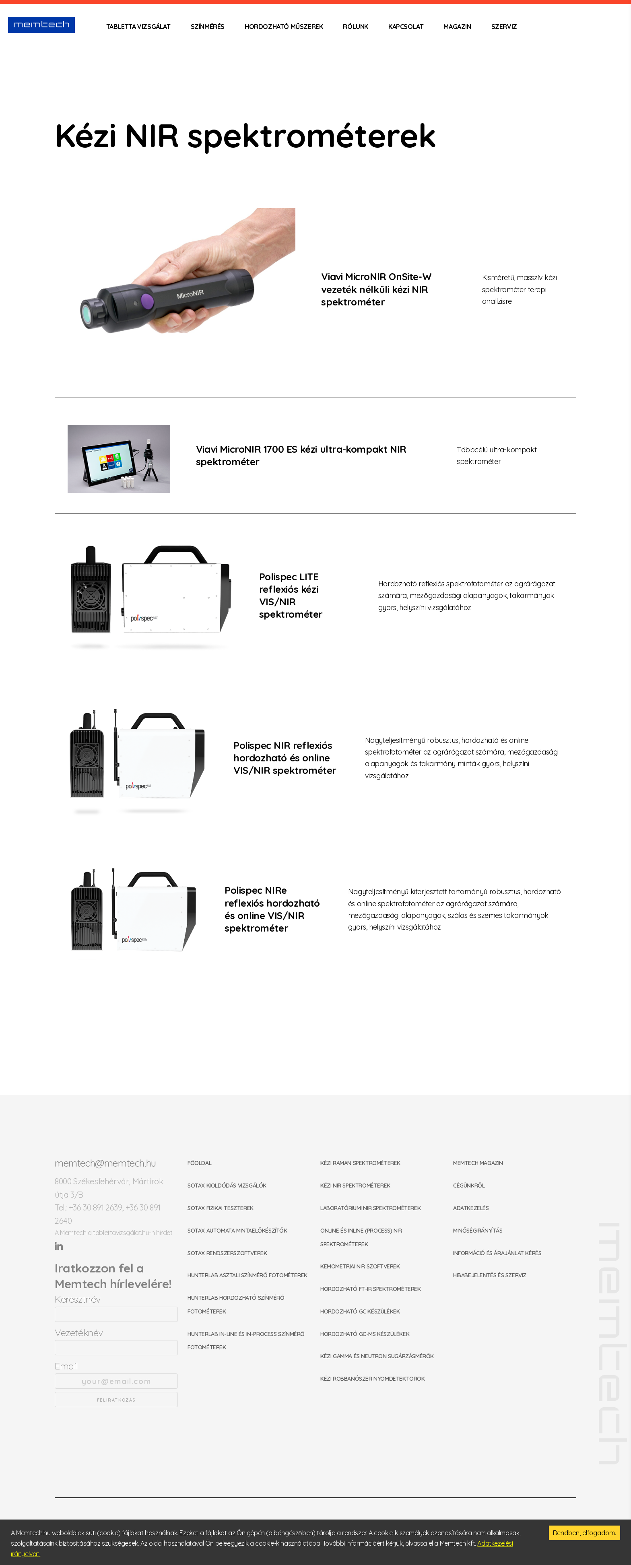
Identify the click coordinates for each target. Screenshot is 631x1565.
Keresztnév (116, 1307)
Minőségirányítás (478, 1230)
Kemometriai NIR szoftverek (360, 1266)
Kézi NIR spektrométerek (355, 1185)
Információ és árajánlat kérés (497, 1253)
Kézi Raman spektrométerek (360, 1163)
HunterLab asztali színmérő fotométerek (247, 1275)
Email (116, 1374)
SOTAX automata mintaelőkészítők (237, 1230)
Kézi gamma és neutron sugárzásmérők (377, 1356)
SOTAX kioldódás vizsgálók (227, 1185)
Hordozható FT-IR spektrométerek (370, 1289)
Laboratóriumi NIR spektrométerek (370, 1208)
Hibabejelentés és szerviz (489, 1275)
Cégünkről (469, 1185)
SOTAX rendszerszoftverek (227, 1253)
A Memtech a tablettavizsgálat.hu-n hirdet (114, 1233)
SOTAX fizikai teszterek (221, 1208)
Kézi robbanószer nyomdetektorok (372, 1378)
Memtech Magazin (478, 1163)
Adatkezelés (471, 1208)
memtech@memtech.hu (105, 1163)
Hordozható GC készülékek (360, 1311)
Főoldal (199, 1163)
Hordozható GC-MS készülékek (364, 1334)
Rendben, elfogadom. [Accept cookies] (584, 1533)
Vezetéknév (116, 1340)
